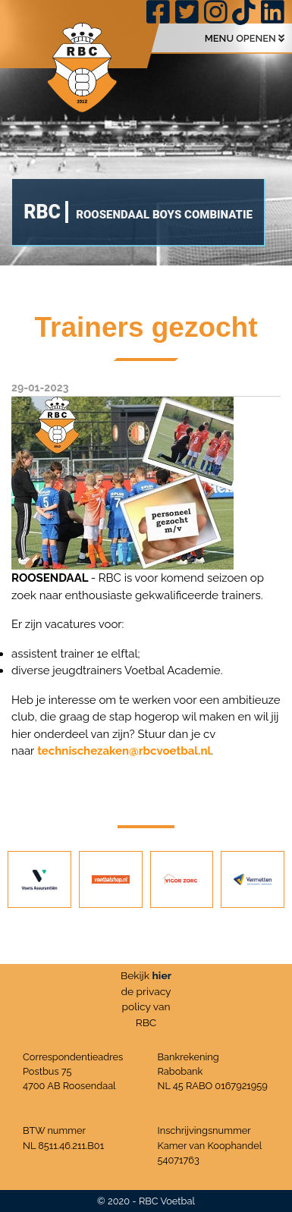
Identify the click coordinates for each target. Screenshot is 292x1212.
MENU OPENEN (244, 38)
